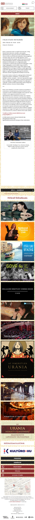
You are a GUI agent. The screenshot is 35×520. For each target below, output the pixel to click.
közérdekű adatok (17, 511)
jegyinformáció (17, 508)
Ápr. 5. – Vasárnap (17, 190)
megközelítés (17, 507)
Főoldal (17, 471)
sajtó (17, 512)
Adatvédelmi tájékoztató (17, 513)
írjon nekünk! (17, 509)
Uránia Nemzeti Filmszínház (11, 193)
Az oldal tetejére (17, 475)
